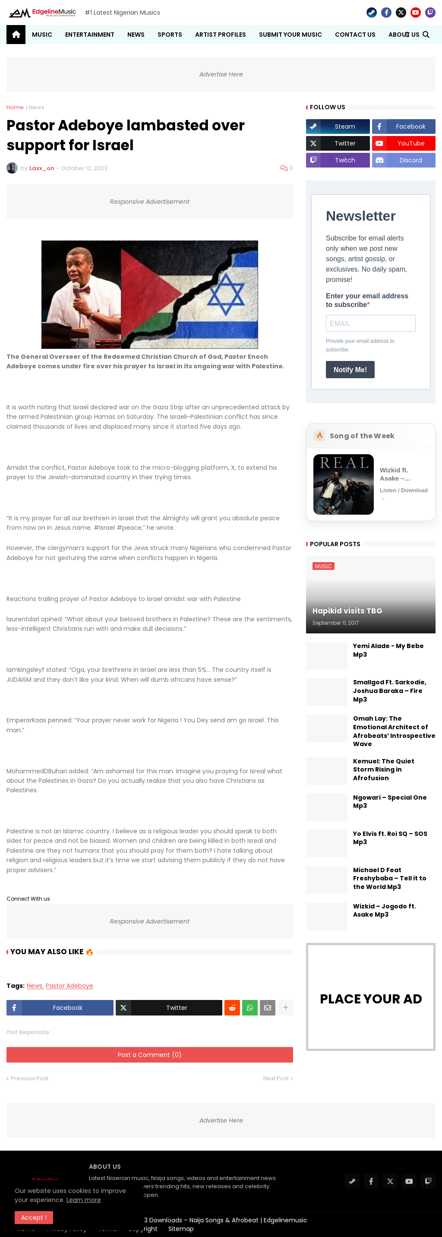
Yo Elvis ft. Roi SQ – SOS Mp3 (390, 838)
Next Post (276, 1078)
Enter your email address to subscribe (367, 300)
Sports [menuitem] (170, 34)
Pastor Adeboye (69, 986)
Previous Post (29, 1078)
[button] (407, 34)
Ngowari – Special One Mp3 (390, 802)
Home (15, 107)
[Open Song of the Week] (370, 484)
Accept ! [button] (34, 1217)
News (36, 107)
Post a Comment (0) (150, 1054)
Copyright (143, 1228)
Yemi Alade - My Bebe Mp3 (388, 650)
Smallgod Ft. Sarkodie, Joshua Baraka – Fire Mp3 (389, 690)
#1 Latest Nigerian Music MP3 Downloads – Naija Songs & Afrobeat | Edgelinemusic (184, 1220)
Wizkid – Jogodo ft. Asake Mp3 (384, 910)
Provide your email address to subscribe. (360, 345)
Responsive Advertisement (149, 201)
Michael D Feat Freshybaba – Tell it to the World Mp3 (389, 878)
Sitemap (181, 1228)
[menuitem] (15, 34)
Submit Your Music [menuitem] (290, 34)
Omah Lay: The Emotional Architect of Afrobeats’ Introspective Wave (394, 731)
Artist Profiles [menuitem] (220, 34)
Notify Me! (350, 369)
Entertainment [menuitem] (89, 34)
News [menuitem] (136, 34)
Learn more (84, 1200)
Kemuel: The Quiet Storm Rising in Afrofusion (383, 769)
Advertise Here (221, 74)
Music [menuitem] (42, 34)
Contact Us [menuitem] (355, 34)
